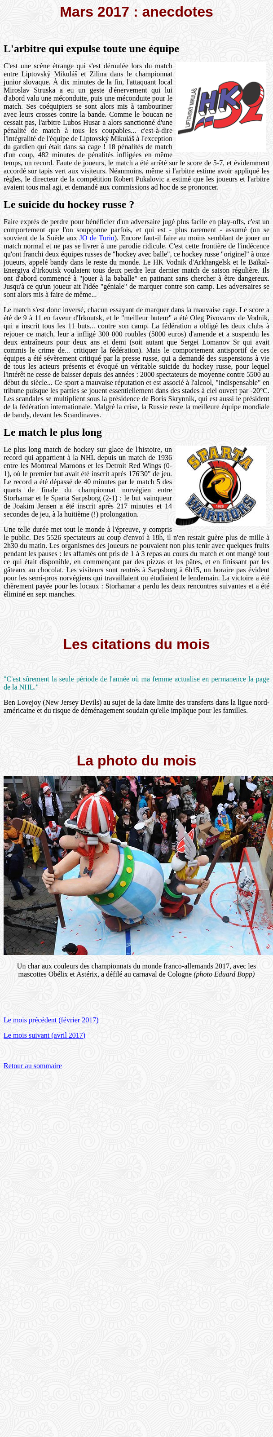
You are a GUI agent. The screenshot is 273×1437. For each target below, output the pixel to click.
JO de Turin (96, 238)
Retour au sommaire (33, 1066)
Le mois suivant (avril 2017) (44, 1035)
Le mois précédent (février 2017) (51, 1020)
